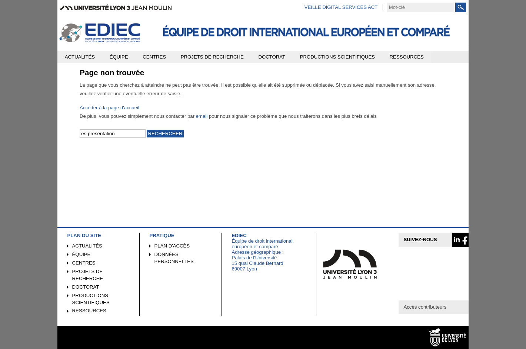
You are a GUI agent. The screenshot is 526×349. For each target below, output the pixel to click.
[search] (420, 7)
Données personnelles (174, 258)
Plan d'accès (172, 246)
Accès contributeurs (424, 307)
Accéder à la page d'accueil (109, 107)
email (202, 116)
